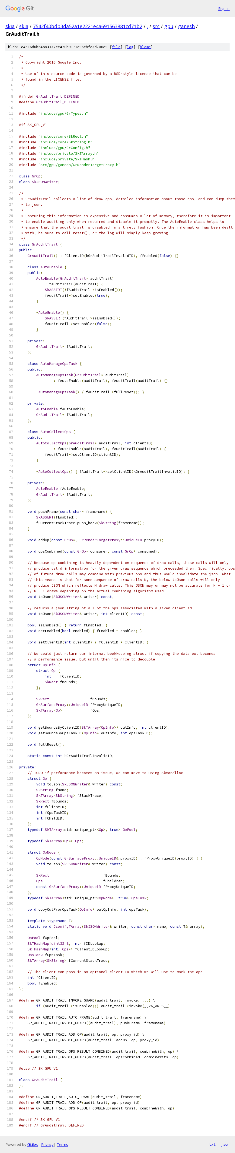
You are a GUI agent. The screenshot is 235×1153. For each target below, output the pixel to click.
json (225, 1144)
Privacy (47, 1144)
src (156, 26)
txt (212, 1144)
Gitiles (32, 1144)
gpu (168, 26)
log (130, 47)
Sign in (224, 8)
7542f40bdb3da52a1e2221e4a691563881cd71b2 (87, 26)
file (116, 47)
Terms (62, 1144)
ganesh (186, 26)
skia (10, 26)
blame (145, 47)
